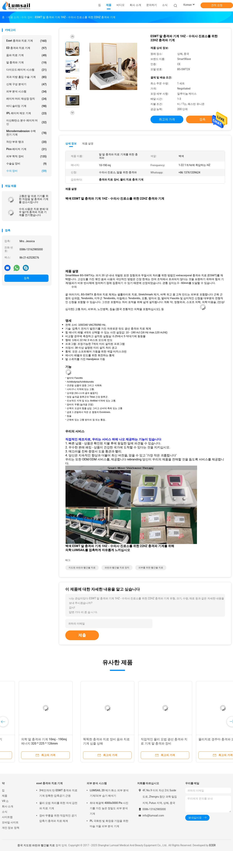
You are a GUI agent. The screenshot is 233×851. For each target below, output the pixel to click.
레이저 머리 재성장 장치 (26, 99)
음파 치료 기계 (26, 55)
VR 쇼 (5, 801)
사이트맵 (7, 817)
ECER (212, 845)
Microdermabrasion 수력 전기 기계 (26, 133)
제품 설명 (87, 143)
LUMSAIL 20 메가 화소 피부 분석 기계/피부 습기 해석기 (109, 793)
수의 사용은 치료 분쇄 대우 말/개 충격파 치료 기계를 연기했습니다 (33, 212)
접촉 (26, 278)
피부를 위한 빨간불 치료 (150, 567)
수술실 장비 (26, 164)
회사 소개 (7, 806)
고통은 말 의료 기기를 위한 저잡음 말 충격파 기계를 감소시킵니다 (33, 199)
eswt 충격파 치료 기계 (26, 41)
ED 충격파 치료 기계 (26, 48)
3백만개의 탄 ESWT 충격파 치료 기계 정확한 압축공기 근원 (58, 793)
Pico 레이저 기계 (26, 149)
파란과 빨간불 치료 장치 (117, 567)
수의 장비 (26, 171)
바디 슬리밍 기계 (26, 106)
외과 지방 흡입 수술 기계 (26, 77)
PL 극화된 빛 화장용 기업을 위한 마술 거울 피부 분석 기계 (109, 823)
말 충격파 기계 (26, 62)
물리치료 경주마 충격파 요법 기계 (144, 739)
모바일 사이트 (10, 822)
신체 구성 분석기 (26, 84)
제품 (4, 795)
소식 (4, 811)
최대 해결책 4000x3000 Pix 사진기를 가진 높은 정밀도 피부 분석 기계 (109, 808)
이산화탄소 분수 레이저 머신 (26, 122)
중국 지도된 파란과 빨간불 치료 (36, 845)
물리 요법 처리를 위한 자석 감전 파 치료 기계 (58, 805)
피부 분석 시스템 (26, 91)
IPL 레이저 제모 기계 (26, 113)
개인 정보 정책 (10, 827)
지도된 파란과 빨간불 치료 (82, 567)
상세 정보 (71, 143)
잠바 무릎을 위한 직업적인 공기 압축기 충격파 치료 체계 (58, 818)
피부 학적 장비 (26, 156)
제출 (82, 635)
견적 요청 (216, 5)
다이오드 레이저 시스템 (26, 70)
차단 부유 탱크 (26, 142)
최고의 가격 (167, 119)
